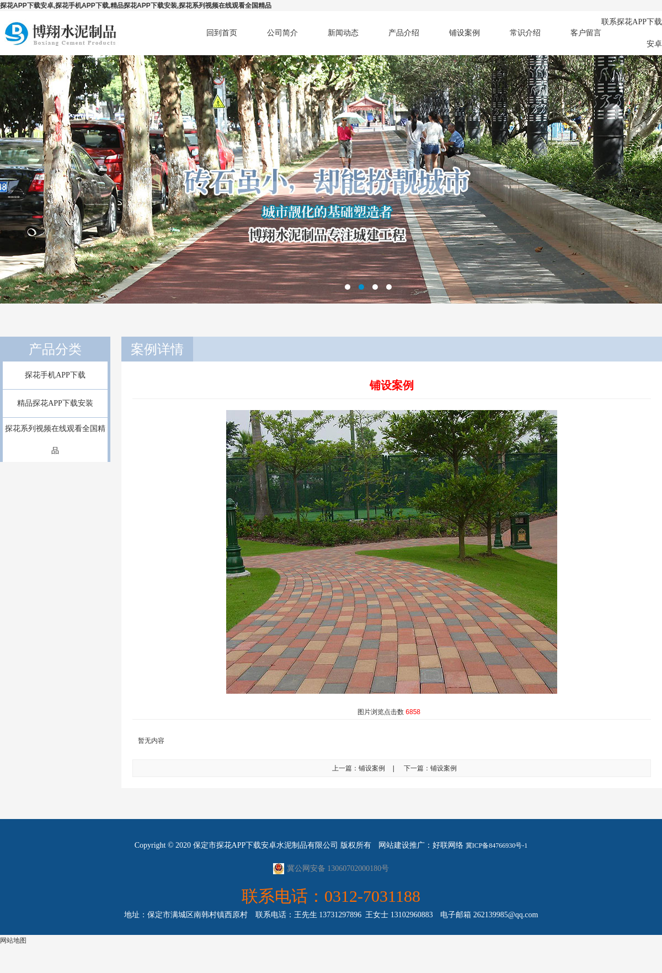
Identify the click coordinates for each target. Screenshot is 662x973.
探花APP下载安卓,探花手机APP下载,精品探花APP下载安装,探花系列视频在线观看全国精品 (135, 5)
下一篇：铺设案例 (430, 768)
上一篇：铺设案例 (358, 768)
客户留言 (585, 33)
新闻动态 (343, 33)
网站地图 (13, 940)
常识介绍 (525, 33)
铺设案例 (464, 33)
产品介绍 (403, 33)
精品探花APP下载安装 (55, 403)
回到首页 (221, 33)
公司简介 (282, 33)
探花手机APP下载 (55, 375)
